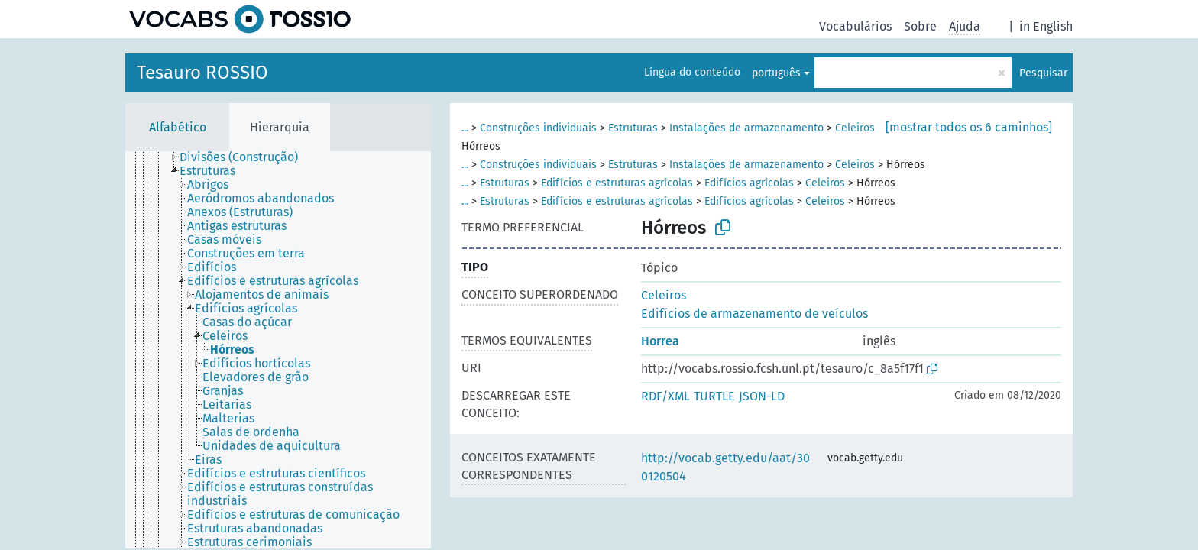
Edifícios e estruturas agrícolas (617, 182)
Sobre (920, 26)
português (776, 72)
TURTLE (714, 396)
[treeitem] (245, 157)
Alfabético (177, 127)
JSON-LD (762, 396)
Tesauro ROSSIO (202, 72)
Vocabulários (855, 26)
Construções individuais (538, 127)
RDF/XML (665, 396)
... (464, 127)
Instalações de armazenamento (746, 127)
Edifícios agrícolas (749, 182)
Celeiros (855, 127)
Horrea (660, 341)
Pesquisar (1043, 72)
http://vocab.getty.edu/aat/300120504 (725, 467)
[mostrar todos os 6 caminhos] (969, 127)
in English (1046, 26)
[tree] (278, 349)
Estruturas (633, 127)
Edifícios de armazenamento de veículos (754, 313)
